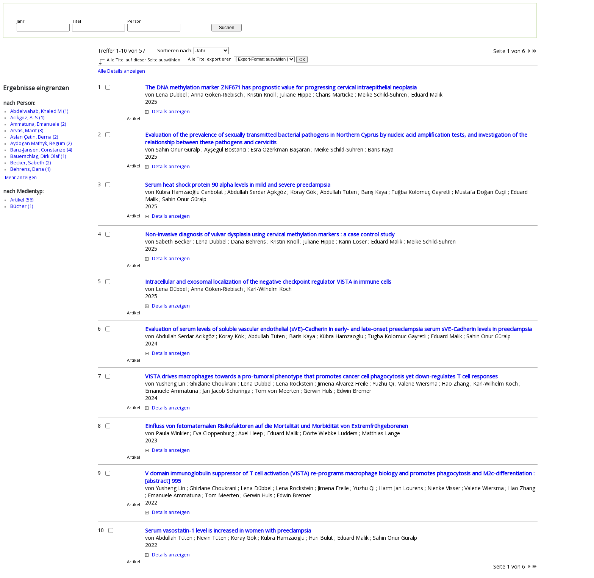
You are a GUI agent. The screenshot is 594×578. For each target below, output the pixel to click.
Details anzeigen (171, 111)
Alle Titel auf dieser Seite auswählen (143, 59)
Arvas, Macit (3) (26, 130)
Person (134, 21)
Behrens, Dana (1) (30, 169)
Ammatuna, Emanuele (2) (38, 124)
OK (302, 59)
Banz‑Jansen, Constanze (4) (41, 150)
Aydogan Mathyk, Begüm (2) (41, 143)
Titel (76, 21)
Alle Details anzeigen (121, 71)
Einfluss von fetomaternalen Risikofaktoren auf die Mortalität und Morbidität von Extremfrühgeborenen (276, 426)
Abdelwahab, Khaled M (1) (39, 111)
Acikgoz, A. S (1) (27, 117)
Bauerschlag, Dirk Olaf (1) (38, 156)
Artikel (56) (21, 200)
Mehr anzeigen (21, 177)
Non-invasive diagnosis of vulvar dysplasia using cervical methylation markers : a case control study (269, 234)
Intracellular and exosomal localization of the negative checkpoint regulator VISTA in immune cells (268, 281)
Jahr (21, 21)
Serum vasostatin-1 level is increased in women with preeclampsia (228, 530)
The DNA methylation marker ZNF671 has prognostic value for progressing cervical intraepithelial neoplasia (281, 87)
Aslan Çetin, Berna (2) (34, 137)
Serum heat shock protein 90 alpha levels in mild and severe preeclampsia (237, 184)
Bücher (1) (21, 206)
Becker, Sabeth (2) (30, 162)
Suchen (226, 27)
